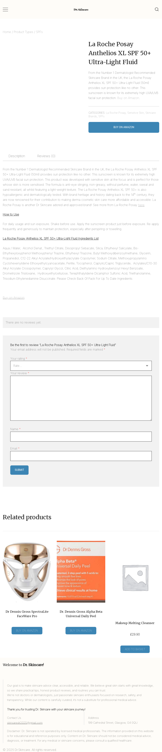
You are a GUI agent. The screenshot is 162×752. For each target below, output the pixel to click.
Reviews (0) (46, 156)
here (141, 205)
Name (15, 429)
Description (16, 156)
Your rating (18, 358)
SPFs (39, 32)
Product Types (23, 32)
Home (7, 32)
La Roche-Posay (116, 112)
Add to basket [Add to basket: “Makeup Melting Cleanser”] (135, 649)
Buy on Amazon (128, 98)
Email (15, 448)
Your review (19, 373)
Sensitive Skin (135, 112)
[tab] (17, 156)
